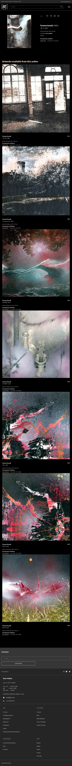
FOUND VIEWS (5, 309)
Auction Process (41, 725)
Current (39, 712)
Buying (38, 743)
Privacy (39, 753)
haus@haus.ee (67, 1)
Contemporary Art (8, 715)
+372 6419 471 (10, 701)
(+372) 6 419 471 (8, 1)
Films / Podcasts (41, 722)
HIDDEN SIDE (43, 40)
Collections (6, 725)
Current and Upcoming (9, 743)
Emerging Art (6, 718)
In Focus (5, 712)
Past (38, 715)
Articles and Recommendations (11, 732)
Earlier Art (5, 722)
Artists (5, 728)
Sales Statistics (41, 718)
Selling (38, 746)
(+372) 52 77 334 (17, 1)
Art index (39, 756)
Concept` (5, 749)
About (38, 749)
